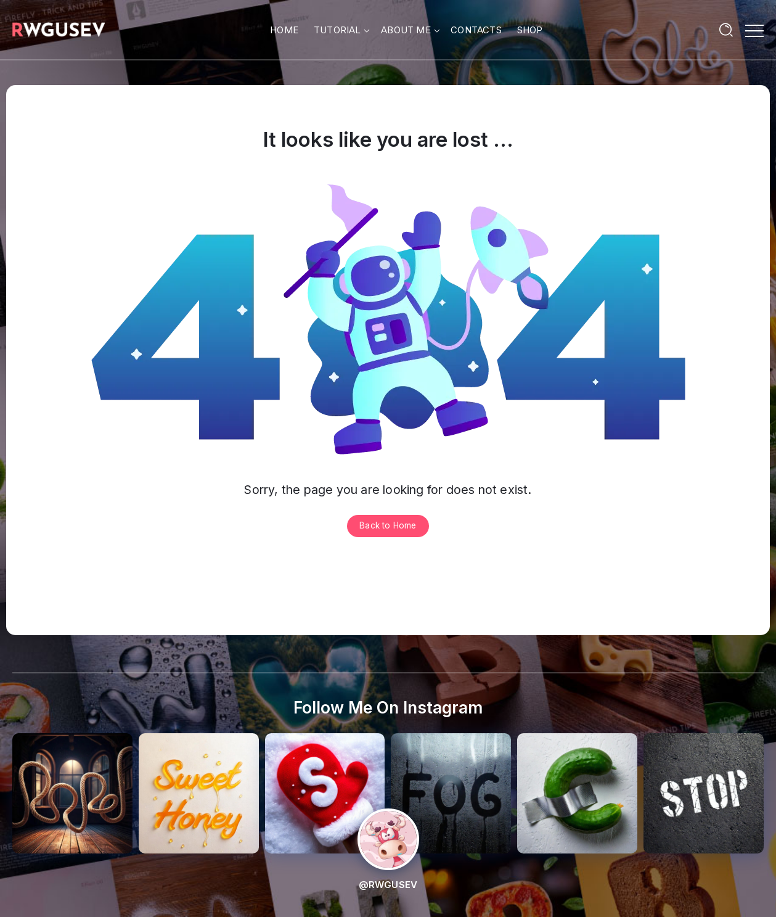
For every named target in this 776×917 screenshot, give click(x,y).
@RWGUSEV (388, 884)
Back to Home (387, 525)
